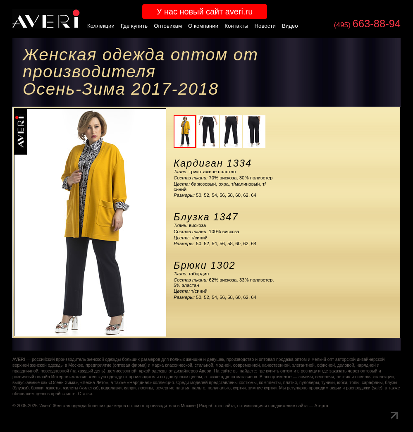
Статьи (85, 393)
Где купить (134, 26)
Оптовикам (168, 26)
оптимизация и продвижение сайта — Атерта (282, 405)
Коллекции (101, 26)
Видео (290, 26)
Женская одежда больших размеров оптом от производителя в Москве (124, 405)
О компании (203, 26)
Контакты (236, 26)
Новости (265, 26)
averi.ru (239, 11)
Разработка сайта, (217, 405)
